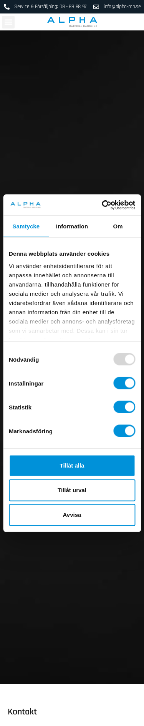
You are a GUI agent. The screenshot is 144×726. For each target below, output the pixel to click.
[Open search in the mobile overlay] (139, 21)
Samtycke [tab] (26, 226)
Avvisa (72, 514)
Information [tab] (72, 226)
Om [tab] (118, 226)
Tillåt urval (72, 490)
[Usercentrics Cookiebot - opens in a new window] (102, 205)
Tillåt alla (72, 465)
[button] (8, 22)
